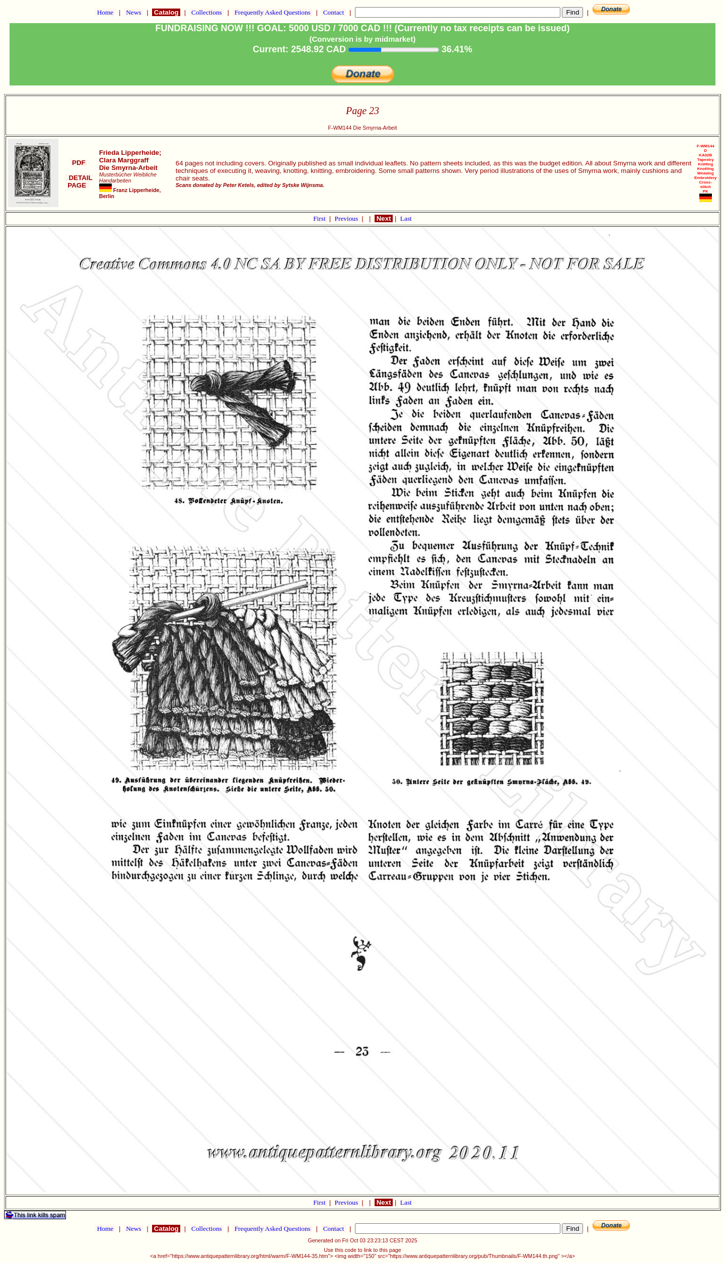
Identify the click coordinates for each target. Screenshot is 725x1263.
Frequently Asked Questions (272, 12)
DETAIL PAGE (79, 181)
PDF (78, 162)
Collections (207, 12)
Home (105, 12)
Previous (347, 218)
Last (406, 218)
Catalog (166, 12)
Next (384, 218)
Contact (333, 12)
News (133, 12)
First (320, 218)
